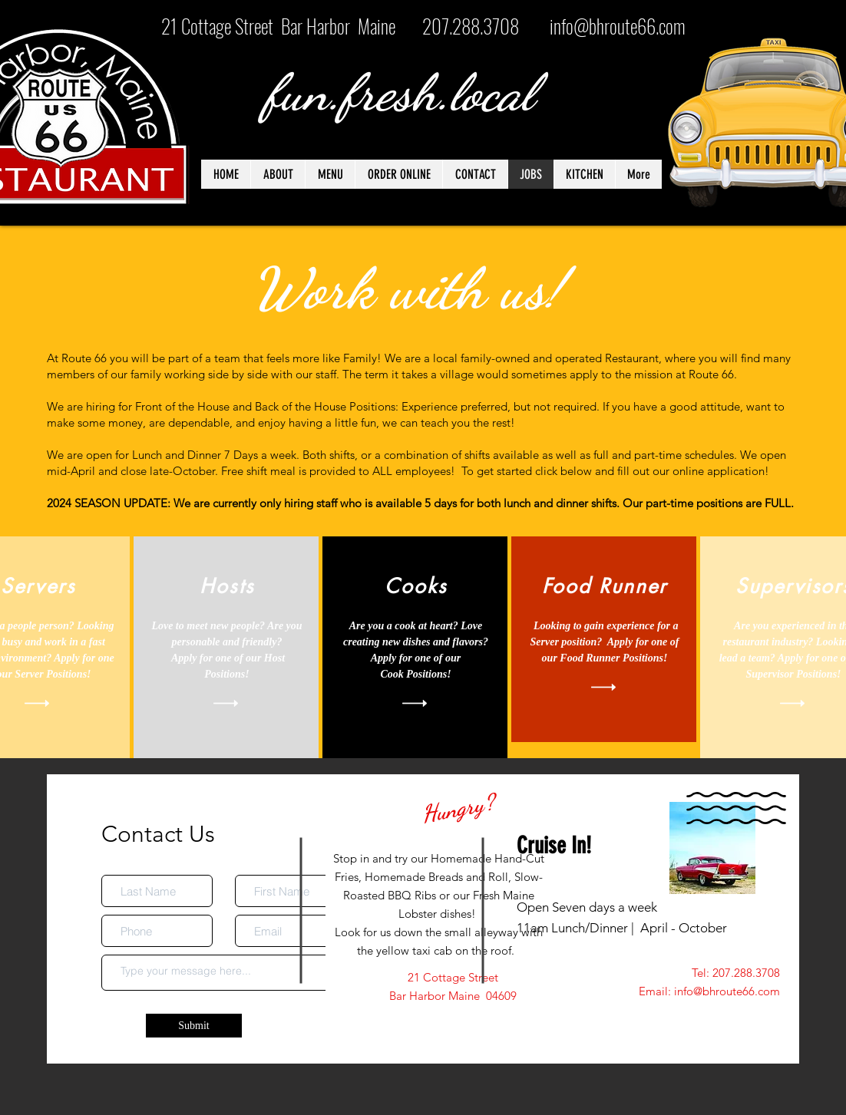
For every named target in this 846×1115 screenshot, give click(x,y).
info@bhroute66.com (618, 26)
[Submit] (194, 1025)
